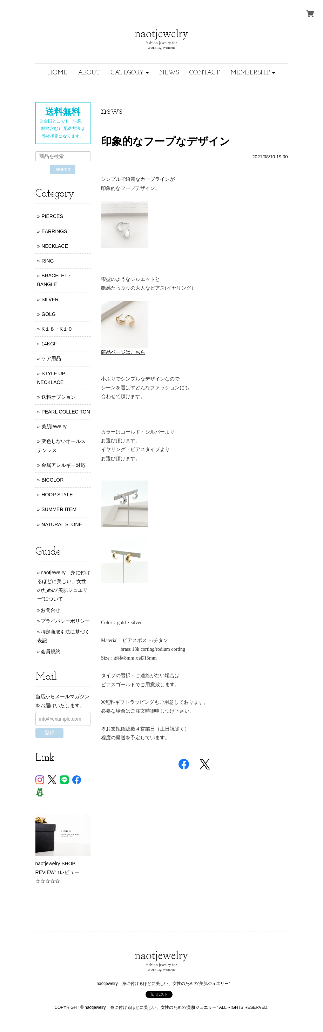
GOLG (48, 314)
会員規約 (50, 651)
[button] (130, 73)
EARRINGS (54, 231)
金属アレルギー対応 (63, 465)
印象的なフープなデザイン (165, 141)
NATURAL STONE (61, 524)
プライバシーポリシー (65, 621)
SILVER (50, 299)
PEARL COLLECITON (65, 412)
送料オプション (58, 397)
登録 (49, 732)
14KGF (49, 343)
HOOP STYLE (57, 494)
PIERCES (52, 216)
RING (47, 261)
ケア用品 (51, 358)
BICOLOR (52, 480)
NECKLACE (54, 246)
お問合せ (50, 610)
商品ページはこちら (123, 352)
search (62, 169)
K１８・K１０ (57, 329)
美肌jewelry (54, 426)
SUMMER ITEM (58, 509)
